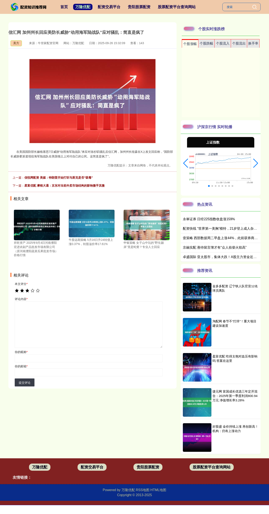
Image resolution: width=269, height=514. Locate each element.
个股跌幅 (206, 43)
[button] (186, 163)
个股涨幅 (190, 44)
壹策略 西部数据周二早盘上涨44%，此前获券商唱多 (222, 238)
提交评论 (24, 382)
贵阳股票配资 (139, 7)
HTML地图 (158, 490)
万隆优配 (82, 7)
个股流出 (239, 43)
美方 (16, 43)
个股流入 (222, 43)
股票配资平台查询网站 (177, 7)
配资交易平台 (109, 7)
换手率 (253, 43)
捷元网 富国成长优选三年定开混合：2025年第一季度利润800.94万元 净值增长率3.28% (234, 396)
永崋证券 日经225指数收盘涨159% (209, 219)
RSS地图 (142, 490)
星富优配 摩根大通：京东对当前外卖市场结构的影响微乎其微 (64, 185)
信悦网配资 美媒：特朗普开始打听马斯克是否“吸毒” (58, 177)
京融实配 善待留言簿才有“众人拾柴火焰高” (215, 247)
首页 (64, 7)
